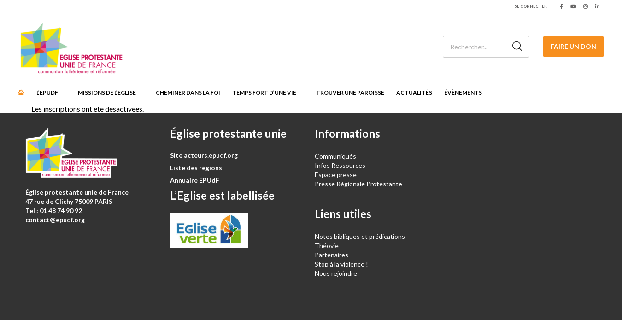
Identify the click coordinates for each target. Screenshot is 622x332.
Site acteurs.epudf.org (204, 155)
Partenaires (331, 255)
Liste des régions (196, 168)
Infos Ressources (341, 165)
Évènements (463, 92)
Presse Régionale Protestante (358, 184)
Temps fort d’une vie (264, 92)
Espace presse (336, 174)
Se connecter (531, 6)
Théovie (327, 245)
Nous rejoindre (336, 273)
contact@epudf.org (55, 220)
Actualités (414, 92)
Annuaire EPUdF (194, 180)
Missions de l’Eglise (107, 92)
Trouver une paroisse (350, 92)
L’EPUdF (47, 92)
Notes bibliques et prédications (360, 236)
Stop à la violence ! (341, 264)
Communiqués (335, 156)
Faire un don (573, 46)
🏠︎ (21, 92)
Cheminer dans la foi (188, 92)
